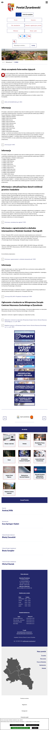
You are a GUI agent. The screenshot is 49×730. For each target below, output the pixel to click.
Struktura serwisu (24, 695)
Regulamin (24, 701)
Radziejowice (42, 662)
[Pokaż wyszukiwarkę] (14, 40)
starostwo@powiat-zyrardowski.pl (24, 630)
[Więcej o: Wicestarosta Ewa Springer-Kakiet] (22, 520)
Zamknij (35, 727)
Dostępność (24, 708)
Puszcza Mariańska (41, 659)
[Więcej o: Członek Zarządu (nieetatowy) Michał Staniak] (22, 560)
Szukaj (33, 43)
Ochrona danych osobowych (17, 725)
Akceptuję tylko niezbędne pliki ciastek (20, 727)
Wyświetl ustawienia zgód (32, 725)
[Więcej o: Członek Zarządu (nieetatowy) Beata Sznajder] (22, 547)
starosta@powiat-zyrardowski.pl (24, 629)
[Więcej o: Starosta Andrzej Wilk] (22, 507)
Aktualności (9, 60)
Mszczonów (43, 656)
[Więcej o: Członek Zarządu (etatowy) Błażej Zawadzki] (22, 533)
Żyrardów (43, 652)
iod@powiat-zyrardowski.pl (29, 638)
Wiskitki (44, 665)
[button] (2, 2)
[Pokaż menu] (46, 2)
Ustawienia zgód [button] (24, 714)
